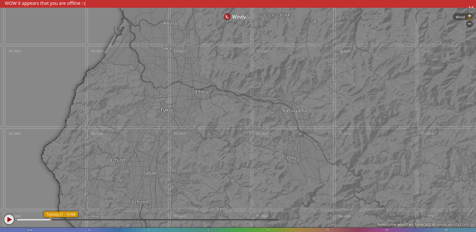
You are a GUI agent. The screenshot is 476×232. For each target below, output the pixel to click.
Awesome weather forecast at (423, 224)
